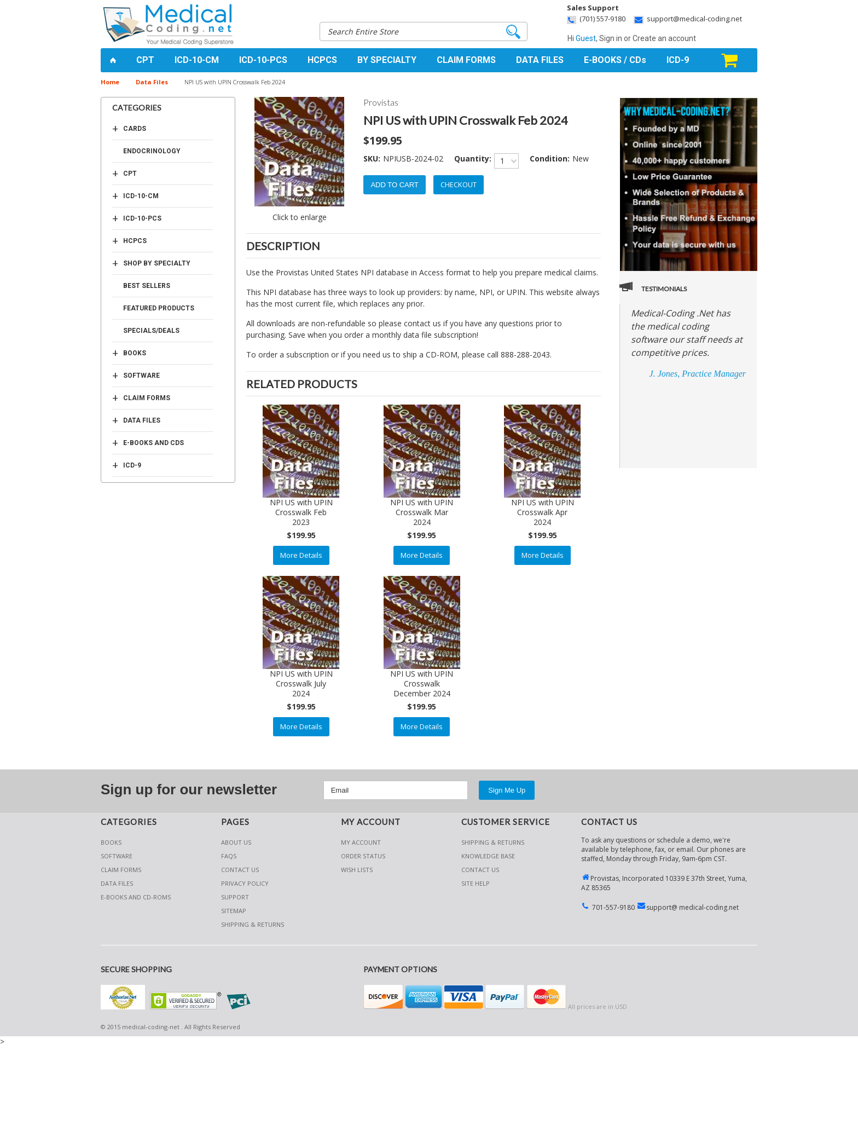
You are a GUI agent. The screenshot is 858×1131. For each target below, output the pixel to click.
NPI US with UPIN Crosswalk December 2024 (421, 684)
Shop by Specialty (156, 263)
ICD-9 (677, 60)
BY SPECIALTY (386, 60)
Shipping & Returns (492, 842)
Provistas (380, 102)
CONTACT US (480, 869)
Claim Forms (146, 398)
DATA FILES (540, 60)
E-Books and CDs (153, 443)
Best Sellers (146, 286)
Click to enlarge (300, 217)
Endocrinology (152, 151)
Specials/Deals (151, 330)
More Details (301, 555)
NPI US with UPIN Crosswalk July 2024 (301, 684)
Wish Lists (357, 869)
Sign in (610, 38)
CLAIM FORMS (466, 60)
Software (141, 375)
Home (110, 82)
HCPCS (322, 60)
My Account (361, 842)
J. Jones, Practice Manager (698, 373)
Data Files (152, 82)
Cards (134, 128)
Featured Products (158, 308)
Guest (586, 38)
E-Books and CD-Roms (136, 897)
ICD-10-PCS (263, 60)
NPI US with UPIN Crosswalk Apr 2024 (542, 512)
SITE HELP (475, 883)
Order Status (363, 856)
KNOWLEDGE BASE (488, 856)
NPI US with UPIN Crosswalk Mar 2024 (421, 512)
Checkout (458, 184)
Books (134, 353)
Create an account (664, 38)
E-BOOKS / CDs (615, 60)
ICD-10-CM (197, 60)
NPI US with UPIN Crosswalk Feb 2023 (301, 512)
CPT (145, 60)
